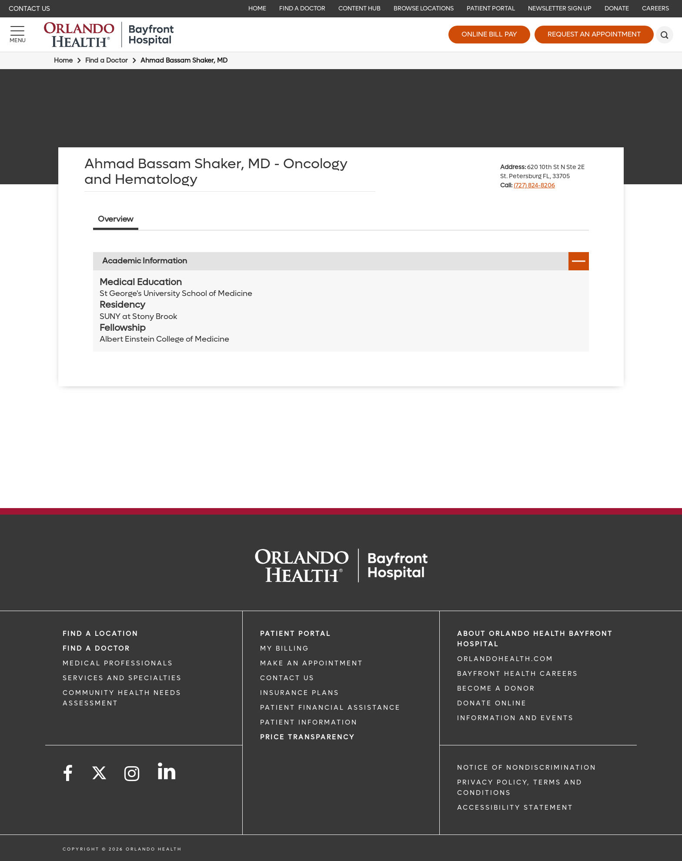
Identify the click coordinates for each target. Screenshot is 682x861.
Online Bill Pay (489, 34)
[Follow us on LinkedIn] (167, 771)
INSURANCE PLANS (299, 692)
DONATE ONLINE (492, 703)
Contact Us (29, 8)
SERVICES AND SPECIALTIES (122, 678)
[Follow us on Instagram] (132, 773)
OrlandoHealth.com (505, 659)
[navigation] (341, 8)
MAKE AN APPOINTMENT (311, 663)
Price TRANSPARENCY (307, 737)
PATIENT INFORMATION (309, 722)
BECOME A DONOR (496, 688)
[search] (664, 34)
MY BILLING (284, 648)
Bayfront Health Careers (517, 673)
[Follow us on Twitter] (99, 770)
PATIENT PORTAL (295, 633)
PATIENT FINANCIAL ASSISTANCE (330, 707)
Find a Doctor (106, 60)
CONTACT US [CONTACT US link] (287, 678)
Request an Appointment (594, 34)
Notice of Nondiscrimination (526, 767)
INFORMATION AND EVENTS (515, 718)
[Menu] (17, 34)
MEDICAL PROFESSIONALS (118, 663)
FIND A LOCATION (100, 633)
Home (63, 60)
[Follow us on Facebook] (68, 773)
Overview (116, 219)
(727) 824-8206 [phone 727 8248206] (534, 185)
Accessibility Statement (515, 807)
